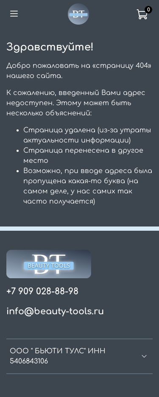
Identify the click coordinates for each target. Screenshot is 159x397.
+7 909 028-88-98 (42, 291)
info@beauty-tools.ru (55, 311)
